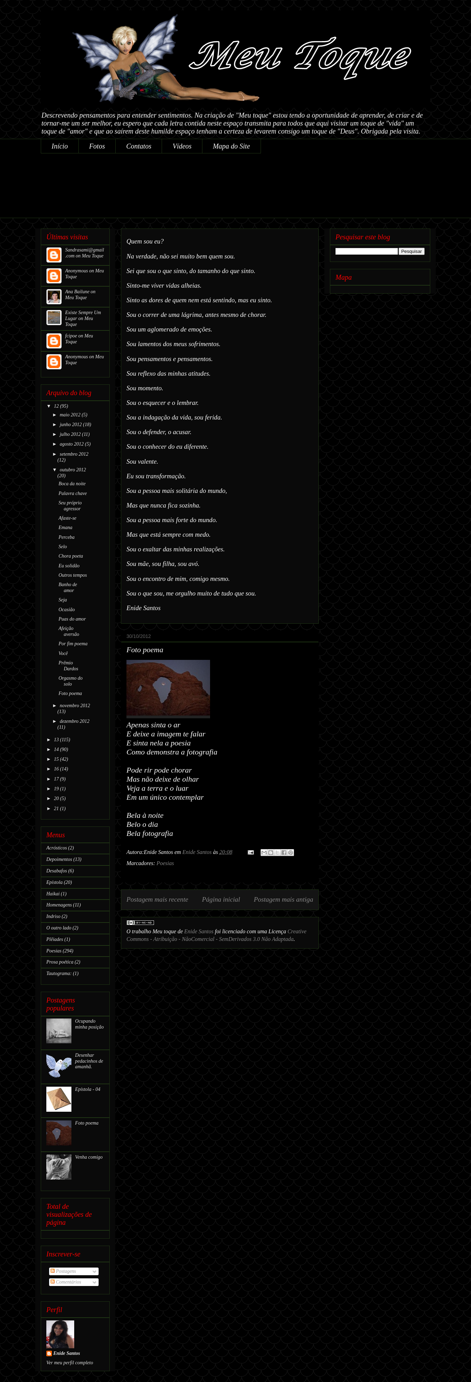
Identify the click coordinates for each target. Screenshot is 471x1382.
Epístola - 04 (87, 1089)
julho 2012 (71, 434)
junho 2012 (71, 424)
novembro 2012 (75, 705)
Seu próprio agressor (70, 505)
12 (57, 406)
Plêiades (54, 939)
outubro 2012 (73, 469)
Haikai (53, 893)
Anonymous (76, 270)
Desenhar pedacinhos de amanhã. (89, 1061)
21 (57, 808)
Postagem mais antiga (283, 899)
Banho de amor (68, 587)
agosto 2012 (72, 444)
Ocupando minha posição (89, 1024)
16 (57, 769)
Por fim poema (73, 643)
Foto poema (70, 693)
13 (57, 739)
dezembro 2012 (74, 721)
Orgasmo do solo (71, 681)
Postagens (63, 1271)
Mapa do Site (231, 146)
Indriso (53, 916)
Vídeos (181, 146)
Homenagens (59, 905)
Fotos (97, 146)
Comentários (66, 1282)
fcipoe (71, 335)
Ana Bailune (77, 291)
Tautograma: (59, 973)
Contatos (138, 146)
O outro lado (58, 927)
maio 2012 (71, 414)
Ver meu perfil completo (69, 1362)
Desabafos (56, 870)
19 (57, 788)
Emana (65, 527)
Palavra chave (73, 493)
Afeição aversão (69, 631)
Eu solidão (69, 565)
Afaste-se (67, 518)
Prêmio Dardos (68, 665)
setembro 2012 (74, 454)
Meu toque (164, 931)
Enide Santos (199, 931)
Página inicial (221, 899)
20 (57, 798)
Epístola (54, 882)
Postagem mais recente (157, 899)
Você (63, 653)
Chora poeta (71, 556)
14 (57, 749)
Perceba (67, 537)
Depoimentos (59, 859)
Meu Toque (92, 255)
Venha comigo (89, 1157)
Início (60, 146)
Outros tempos (73, 575)
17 (57, 779)
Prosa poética (60, 962)
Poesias (165, 863)
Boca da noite (72, 483)
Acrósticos (56, 847)
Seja (63, 599)
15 (57, 759)
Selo (63, 546)
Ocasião (67, 609)
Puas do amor (72, 619)
